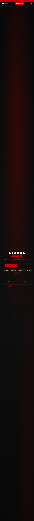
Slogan (5, 3)
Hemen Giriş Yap (19, 3)
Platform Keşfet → (23, 265)
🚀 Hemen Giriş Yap (11, 265)
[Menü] (31, 3)
